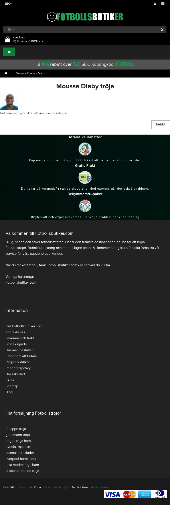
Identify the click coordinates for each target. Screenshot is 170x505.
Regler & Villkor (18, 362)
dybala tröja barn (18, 447)
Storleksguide (16, 344)
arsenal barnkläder (20, 453)
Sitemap (12, 386)
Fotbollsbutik (23, 487)
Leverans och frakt (20, 338)
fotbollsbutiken (99, 487)
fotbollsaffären (52, 242)
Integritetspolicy (18, 368)
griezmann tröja (18, 435)
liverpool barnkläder (21, 459)
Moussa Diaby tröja (29, 73)
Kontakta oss (15, 332)
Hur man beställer (19, 350)
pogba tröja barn (18, 441)
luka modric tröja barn (22, 465)
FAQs (10, 380)
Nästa (160, 124)
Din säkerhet (15, 374)
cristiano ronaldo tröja (22, 471)
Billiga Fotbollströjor (55, 487)
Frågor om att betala (21, 356)
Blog (9, 392)
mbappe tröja (16, 429)
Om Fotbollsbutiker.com (24, 326)
